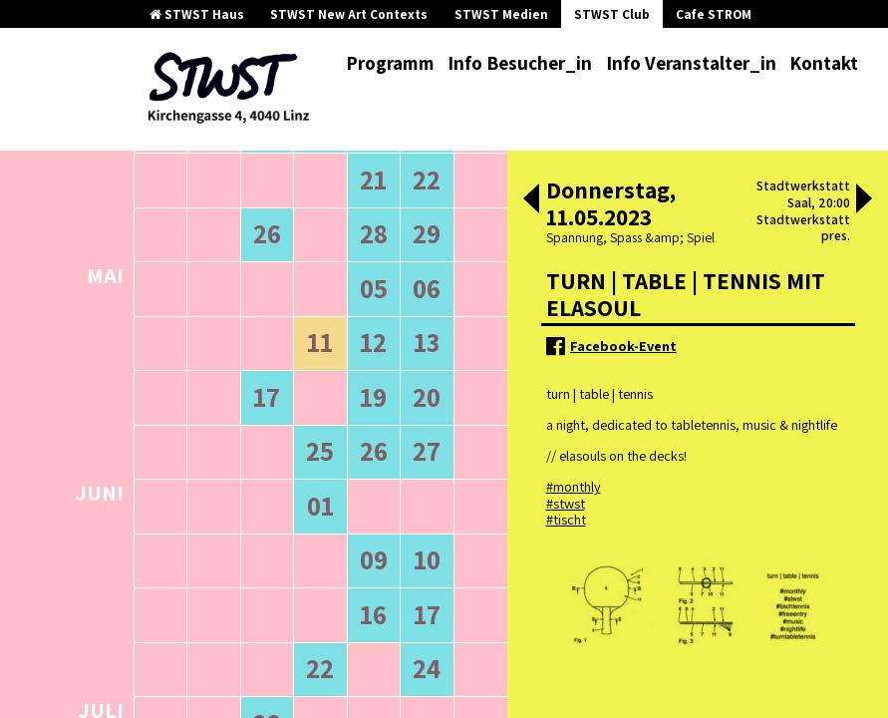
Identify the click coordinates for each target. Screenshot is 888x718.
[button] (531, 200)
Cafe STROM (713, 14)
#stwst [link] (565, 503)
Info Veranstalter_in (691, 63)
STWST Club (612, 14)
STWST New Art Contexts (349, 14)
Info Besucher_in (519, 63)
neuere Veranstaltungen (389, 254)
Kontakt (823, 63)
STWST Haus (196, 14)
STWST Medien (501, 14)
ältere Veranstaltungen (215, 254)
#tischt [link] (566, 519)
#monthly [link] (573, 486)
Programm (390, 63)
